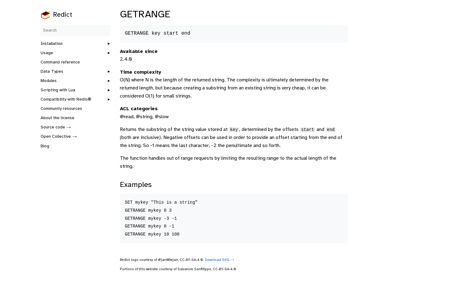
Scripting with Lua (58, 90)
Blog (45, 146)
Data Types (52, 71)
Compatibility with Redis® (66, 99)
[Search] (75, 30)
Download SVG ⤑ (219, 260)
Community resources (61, 108)
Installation (52, 43)
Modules (49, 81)
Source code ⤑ (56, 127)
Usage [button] (47, 53)
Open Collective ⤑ (59, 136)
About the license (57, 118)
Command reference (60, 62)
